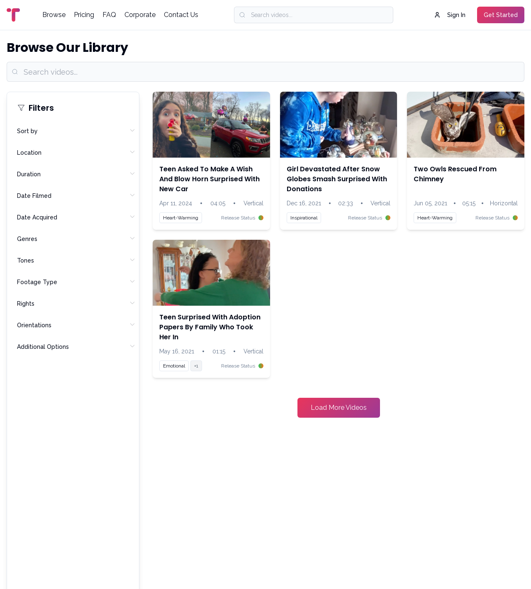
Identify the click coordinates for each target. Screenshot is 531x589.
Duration (76, 174)
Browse (54, 15)
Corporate (140, 15)
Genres (76, 238)
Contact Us (181, 15)
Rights (76, 303)
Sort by (76, 130)
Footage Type (76, 281)
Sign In (449, 15)
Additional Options (76, 346)
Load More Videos (339, 407)
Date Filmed (76, 195)
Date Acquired (76, 217)
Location (76, 152)
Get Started (501, 15)
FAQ (109, 15)
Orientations (76, 325)
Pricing (84, 15)
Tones (76, 260)
